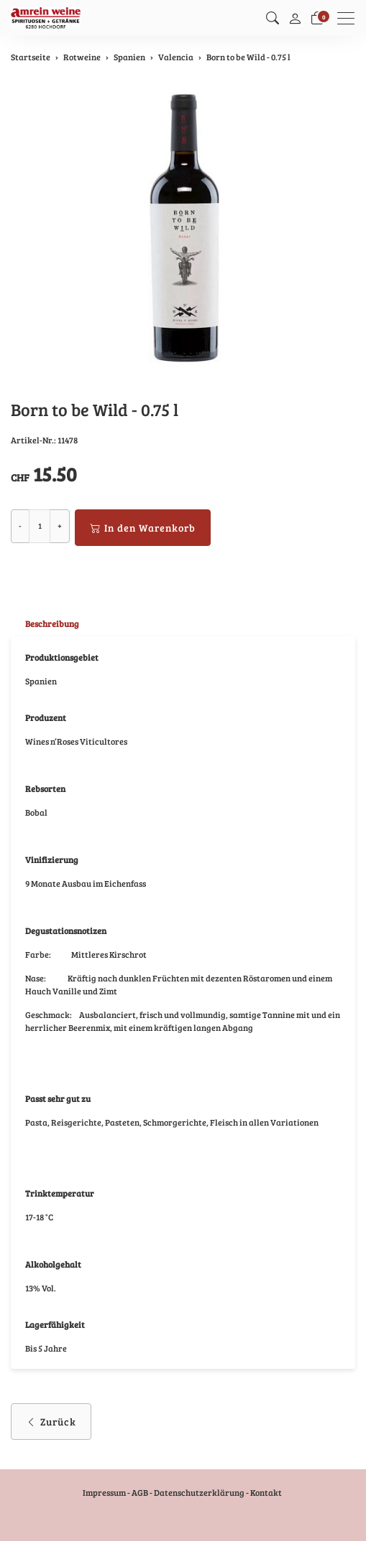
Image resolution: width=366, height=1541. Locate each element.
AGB (140, 1492)
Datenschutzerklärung (199, 1492)
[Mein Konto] (295, 18)
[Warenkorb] (317, 18)
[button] (272, 18)
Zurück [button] (51, 1421)
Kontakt (266, 1492)
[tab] (45, 624)
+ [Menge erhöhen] (60, 525)
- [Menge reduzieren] (20, 525)
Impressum (104, 1492)
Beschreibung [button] (52, 623)
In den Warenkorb (143, 527)
